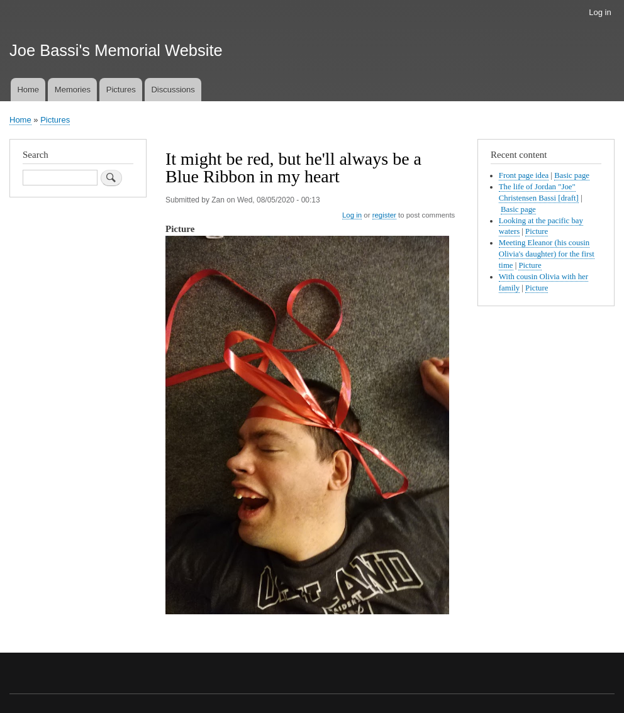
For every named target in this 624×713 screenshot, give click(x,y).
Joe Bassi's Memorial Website (116, 50)
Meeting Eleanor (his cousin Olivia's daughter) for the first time (546, 254)
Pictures (121, 89)
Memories (73, 89)
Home (28, 89)
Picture (536, 231)
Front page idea (524, 175)
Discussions (172, 89)
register (384, 215)
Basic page (571, 175)
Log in (600, 12)
